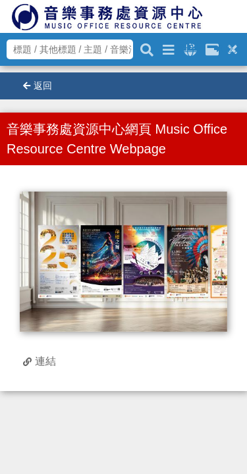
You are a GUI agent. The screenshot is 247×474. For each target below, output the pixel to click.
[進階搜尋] (168, 48)
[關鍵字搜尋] (147, 48)
